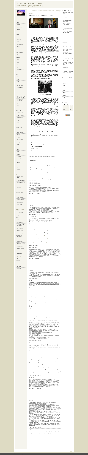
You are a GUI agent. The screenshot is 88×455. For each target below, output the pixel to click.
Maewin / (64, 71)
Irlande (18, 72)
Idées (18, 67)
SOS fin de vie (19, 251)
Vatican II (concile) (20, 204)
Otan (18, 122)
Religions (18, 137)
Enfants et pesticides (20, 233)
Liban (18, 79)
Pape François (19, 125)
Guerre (18, 64)
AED (17, 258)
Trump (18, 164)
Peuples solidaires (20, 241)
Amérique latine (19, 27)
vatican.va (18, 206)
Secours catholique (20, 246)
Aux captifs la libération (20, 214)
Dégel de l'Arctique (20, 222)
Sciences (18, 146)
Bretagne (18, 37)
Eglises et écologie (20, 230)
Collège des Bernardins (21, 184)
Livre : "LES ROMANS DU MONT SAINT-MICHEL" (20, 90)
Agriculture (18, 24)
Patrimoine (18, 130)
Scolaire (18, 147)
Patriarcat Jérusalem (20, 194)
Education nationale (20, 52)
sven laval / (34, 183)
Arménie (18, 31)
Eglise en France (19, 54)
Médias (18, 105)
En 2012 (18, 57)
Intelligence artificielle (20, 69)
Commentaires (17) (45, 156)
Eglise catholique (19, 185)
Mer (17, 107)
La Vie (18, 262)
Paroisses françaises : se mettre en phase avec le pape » (51, 11)
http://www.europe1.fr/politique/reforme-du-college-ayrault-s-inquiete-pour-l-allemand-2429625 (44, 234)
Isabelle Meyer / (65, 52)
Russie (18, 141)
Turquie (18, 165)
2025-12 (64, 88)
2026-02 (64, 85)
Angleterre (18, 29)
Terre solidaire (19, 253)
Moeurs (18, 108)
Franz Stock (19, 187)
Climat (18, 219)
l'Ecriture (18, 190)
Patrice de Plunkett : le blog (29, 4)
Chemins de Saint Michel (21, 182)
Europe (18, 59)
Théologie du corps (20, 202)
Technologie (19, 156)
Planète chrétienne (20, 132)
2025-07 (64, 97)
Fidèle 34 (18, 260)
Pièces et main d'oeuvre (21, 243)
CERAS (18, 217)
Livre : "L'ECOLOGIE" (20, 87)
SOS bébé (18, 250)
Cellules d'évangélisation (21, 180)
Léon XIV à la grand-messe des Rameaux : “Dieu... (68, 56)
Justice (18, 76)
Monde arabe (19, 110)
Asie (17, 32)
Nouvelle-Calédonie (20, 117)
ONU (18, 120)
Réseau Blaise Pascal (20, 197)
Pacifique (18, 124)
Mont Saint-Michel (20, 112)
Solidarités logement (20, 248)
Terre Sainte (19, 160)
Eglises (18, 55)
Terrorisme (18, 162)
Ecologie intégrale (20, 48)
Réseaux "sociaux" (20, 139)
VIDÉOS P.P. (19, 169)
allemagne (52, 156)
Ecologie (18, 46)
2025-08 (64, 95)
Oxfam (18, 239)
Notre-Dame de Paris (20, 115)
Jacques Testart (19, 238)
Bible (18, 34)
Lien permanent (39, 156)
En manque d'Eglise (20, 232)
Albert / (64, 66)
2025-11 (64, 90)
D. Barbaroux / (65, 68)
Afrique (18, 22)
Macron (18, 103)
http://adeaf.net (31, 237)
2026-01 (64, 87)
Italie (17, 74)
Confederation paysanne (21, 220)
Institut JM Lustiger (20, 189)
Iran (17, 71)
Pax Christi (18, 195)
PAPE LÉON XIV (19, 129)
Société (18, 151)
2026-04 (64, 82)
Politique (18, 134)
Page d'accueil (39, 11)
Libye (18, 81)
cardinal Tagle (19, 39)
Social (18, 149)
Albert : (64, 49)
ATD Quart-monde (20, 212)
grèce (55, 156)
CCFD (18, 215)
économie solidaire (20, 228)
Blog (17, 36)
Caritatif (18, 41)
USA (17, 167)
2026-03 (64, 83)
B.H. (64, 46)
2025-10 (64, 92)
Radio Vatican (19, 268)
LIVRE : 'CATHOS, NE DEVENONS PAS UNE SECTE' (20, 93)
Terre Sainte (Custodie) (20, 199)
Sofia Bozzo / (65, 62)
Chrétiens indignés (20, 44)
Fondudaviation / (66, 58)
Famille (18, 62)
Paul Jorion (19, 266)
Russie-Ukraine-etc (20, 142)
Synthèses (18, 154)
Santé (18, 144)
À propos (21, 17)
